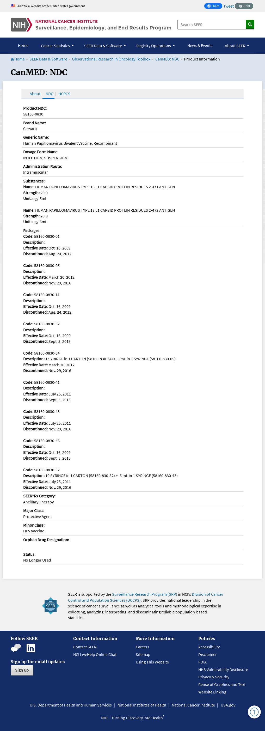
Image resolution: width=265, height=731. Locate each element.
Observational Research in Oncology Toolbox (111, 59)
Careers (142, 646)
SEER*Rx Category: (39, 495)
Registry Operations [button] (154, 45)
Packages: (31, 230)
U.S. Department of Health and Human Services (71, 705)
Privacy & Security (213, 676)
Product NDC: (35, 108)
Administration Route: (42, 166)
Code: (28, 236)
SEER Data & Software (48, 59)
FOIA (202, 662)
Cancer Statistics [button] (56, 45)
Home (23, 45)
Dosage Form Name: (40, 151)
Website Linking (212, 692)
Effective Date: (35, 248)
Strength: (31, 192)
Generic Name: (36, 137)
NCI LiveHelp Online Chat (94, 654)
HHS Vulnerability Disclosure (223, 669)
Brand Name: (34, 122)
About (35, 93)
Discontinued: (35, 253)
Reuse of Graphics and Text (221, 684)
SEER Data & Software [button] (103, 45)
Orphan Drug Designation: (46, 539)
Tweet (228, 6)
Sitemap (143, 654)
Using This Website (152, 662)
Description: (34, 242)
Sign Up (22, 670)
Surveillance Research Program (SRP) (144, 594)
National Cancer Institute (193, 705)
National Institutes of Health (142, 705)
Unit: (27, 198)
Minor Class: (34, 525)
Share (214, 6)
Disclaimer (207, 654)
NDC (49, 93)
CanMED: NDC (167, 59)
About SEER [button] (235, 45)
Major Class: (33, 510)
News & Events (199, 45)
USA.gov (228, 705)
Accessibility (209, 646)
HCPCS (64, 93)
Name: (28, 186)
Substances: (34, 181)
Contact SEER (84, 646)
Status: (29, 554)
